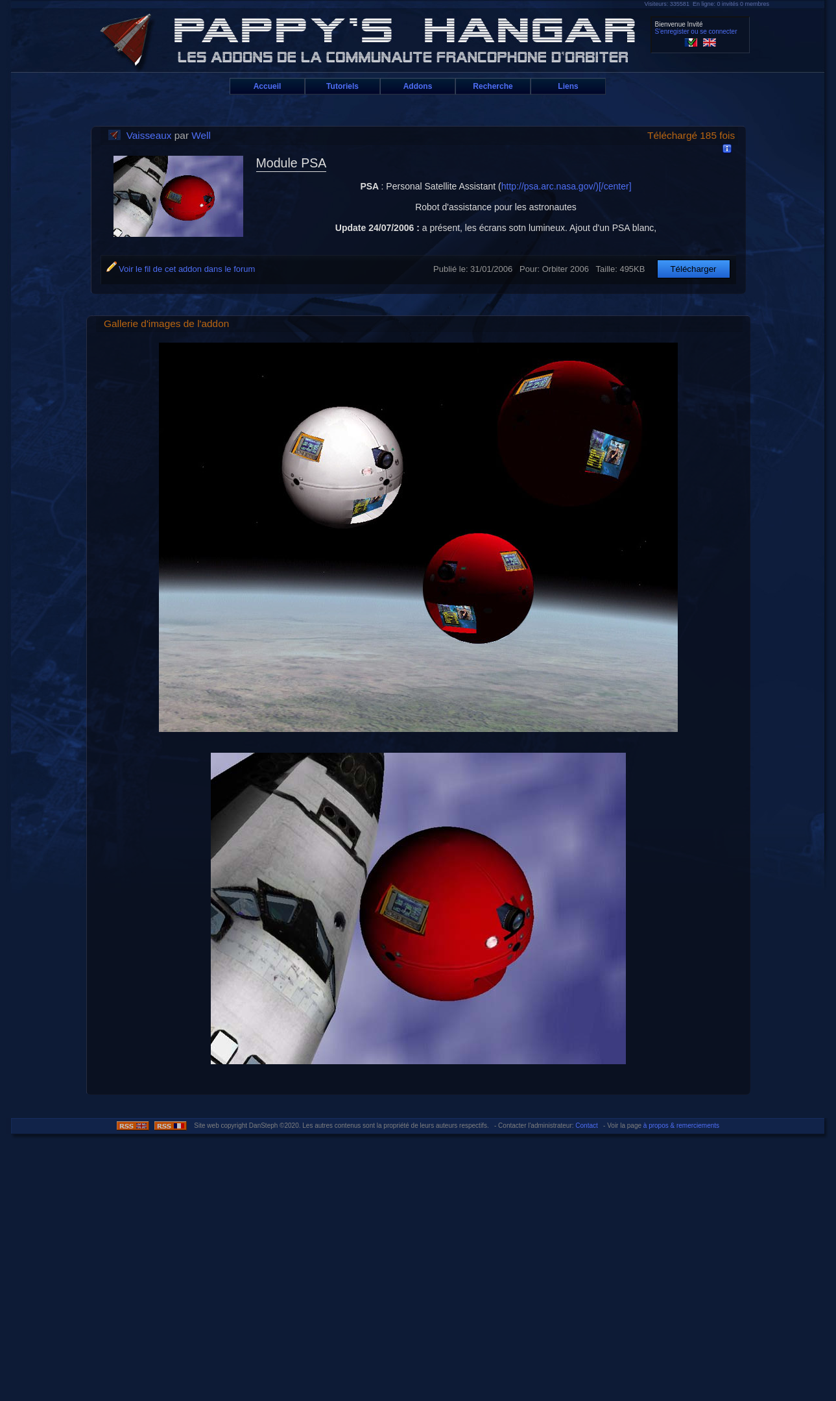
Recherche (492, 86)
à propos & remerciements (681, 1125)
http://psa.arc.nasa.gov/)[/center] (566, 186)
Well (201, 135)
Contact (586, 1125)
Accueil (267, 86)
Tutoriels (342, 86)
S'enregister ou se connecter (696, 31)
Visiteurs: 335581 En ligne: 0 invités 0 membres (707, 4)
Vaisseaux (149, 135)
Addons (418, 86)
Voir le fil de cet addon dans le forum (181, 269)
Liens (568, 86)
